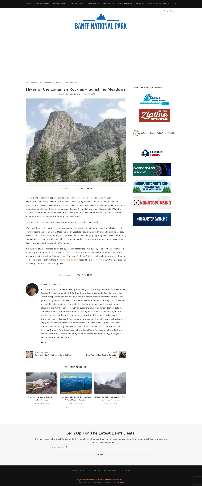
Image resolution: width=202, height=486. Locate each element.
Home (28, 83)
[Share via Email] (91, 188)
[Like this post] (79, 188)
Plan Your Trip (41, 4)
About (28, 4)
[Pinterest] (110, 470)
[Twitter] (94, 470)
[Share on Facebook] (82, 188)
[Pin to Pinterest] (88, 188)
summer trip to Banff (68, 260)
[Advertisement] (101, 60)
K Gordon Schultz (73, 94)
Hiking (29, 198)
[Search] (175, 4)
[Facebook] (78, 470)
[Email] (126, 470)
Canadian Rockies (86, 198)
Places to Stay (59, 4)
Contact (140, 4)
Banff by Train (124, 4)
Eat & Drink (93, 4)
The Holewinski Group (116, 482)
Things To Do (76, 4)
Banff (44, 216)
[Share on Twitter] (85, 188)
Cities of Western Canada (158, 4)
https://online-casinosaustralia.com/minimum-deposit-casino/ (101, 480)
